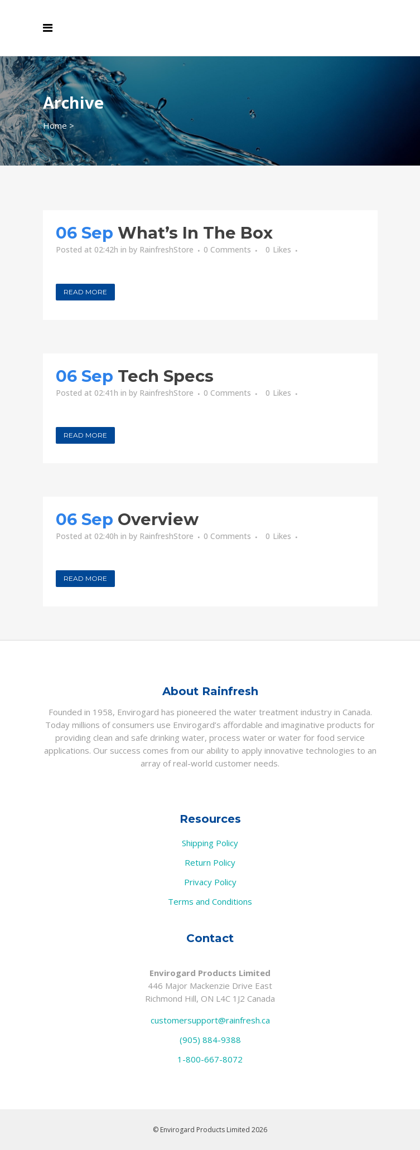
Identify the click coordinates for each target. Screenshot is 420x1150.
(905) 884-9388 (210, 1039)
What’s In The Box (195, 232)
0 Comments (227, 249)
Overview (158, 519)
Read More (85, 292)
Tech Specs (166, 376)
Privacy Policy (210, 881)
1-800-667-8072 (210, 1059)
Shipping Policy (210, 842)
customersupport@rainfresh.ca (210, 1020)
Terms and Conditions (210, 901)
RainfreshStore (166, 249)
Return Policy (210, 862)
